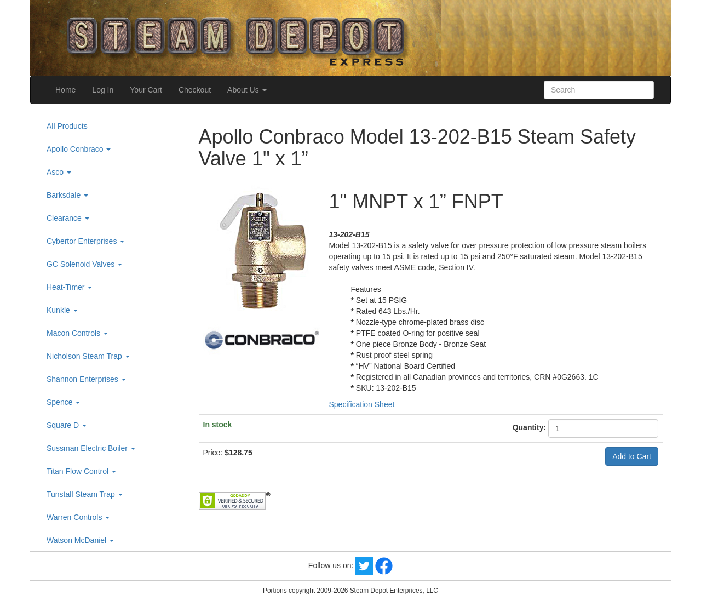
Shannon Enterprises (86, 379)
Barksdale (67, 195)
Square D (67, 425)
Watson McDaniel (80, 540)
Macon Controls (77, 333)
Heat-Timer (69, 287)
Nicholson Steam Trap (88, 356)
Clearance (68, 218)
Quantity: (529, 427)
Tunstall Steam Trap (85, 494)
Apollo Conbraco (79, 149)
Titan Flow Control (81, 471)
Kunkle (62, 310)
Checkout (195, 89)
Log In (102, 89)
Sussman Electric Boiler (91, 448)
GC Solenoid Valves (84, 264)
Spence (63, 402)
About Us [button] (246, 89)
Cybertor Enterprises (85, 241)
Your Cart (146, 89)
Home (65, 89)
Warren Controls (78, 517)
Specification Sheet (362, 404)
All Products (67, 126)
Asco (59, 172)
